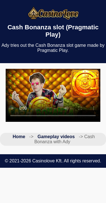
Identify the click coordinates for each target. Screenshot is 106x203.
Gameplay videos (56, 136)
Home (19, 136)
